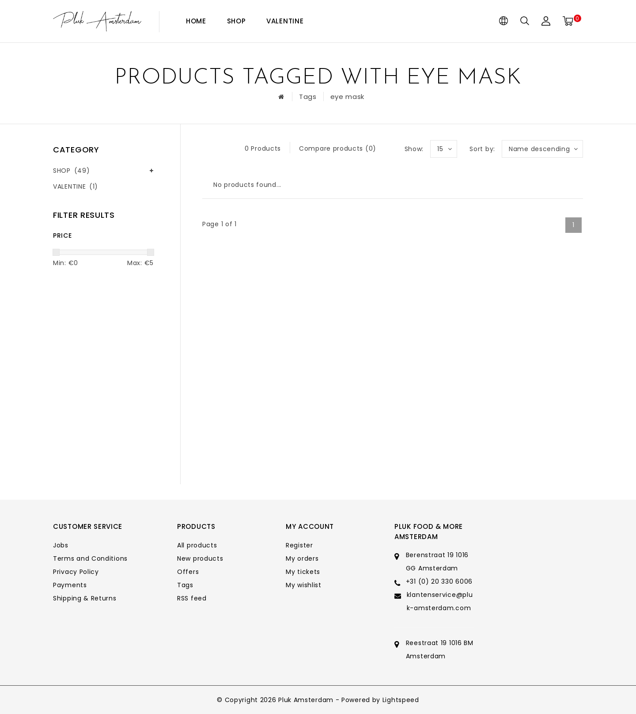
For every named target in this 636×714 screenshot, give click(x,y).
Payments (70, 585)
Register (299, 545)
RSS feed (192, 598)
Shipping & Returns (85, 598)
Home (196, 21)
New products (200, 558)
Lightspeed (400, 699)
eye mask (347, 96)
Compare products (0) (337, 148)
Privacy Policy (76, 571)
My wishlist (304, 585)
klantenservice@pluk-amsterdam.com (440, 601)
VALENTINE (284, 21)
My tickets (303, 571)
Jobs (60, 545)
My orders (302, 558)
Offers (188, 571)
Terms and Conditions (90, 558)
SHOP (236, 21)
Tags (308, 96)
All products (197, 545)
